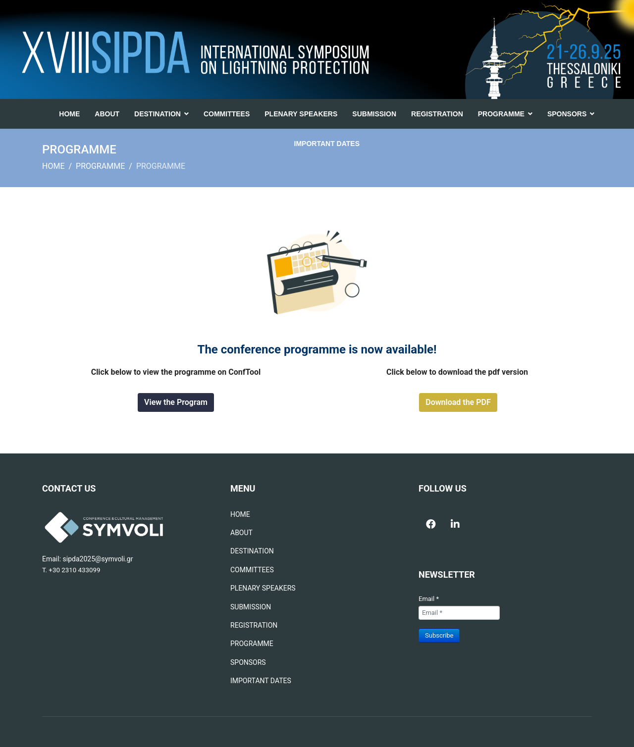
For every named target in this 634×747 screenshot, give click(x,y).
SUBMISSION (374, 114)
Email (429, 598)
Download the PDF (457, 402)
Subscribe (439, 635)
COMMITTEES (227, 114)
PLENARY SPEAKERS (300, 114)
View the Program (176, 402)
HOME (69, 114)
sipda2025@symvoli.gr (98, 559)
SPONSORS (566, 114)
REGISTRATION (437, 114)
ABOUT (107, 114)
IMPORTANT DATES (327, 144)
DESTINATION (157, 114)
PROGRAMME (501, 114)
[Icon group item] (431, 518)
